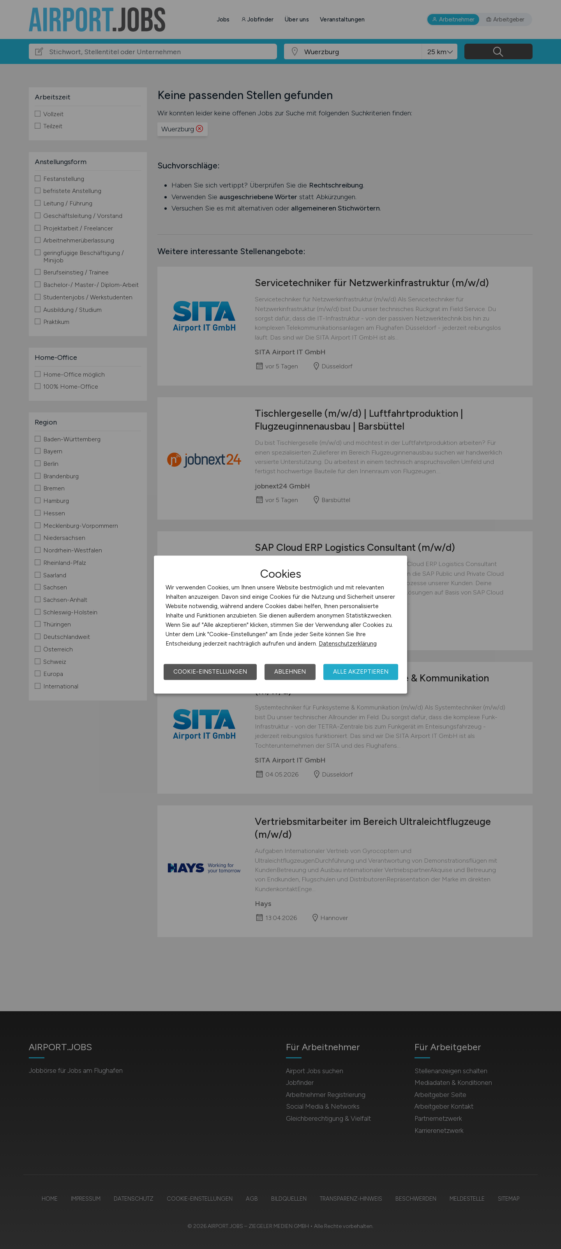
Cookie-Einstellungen (210, 671)
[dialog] (280, 624)
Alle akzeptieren (360, 671)
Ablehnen (290, 671)
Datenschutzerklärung (348, 643)
